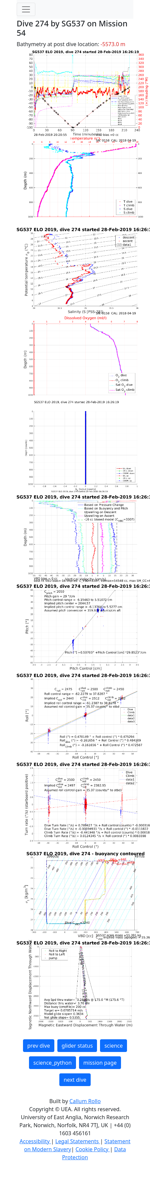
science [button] (113, 1045)
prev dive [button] (38, 1045)
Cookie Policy (92, 1149)
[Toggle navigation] (26, 9)
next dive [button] (75, 1079)
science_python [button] (52, 1062)
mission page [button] (100, 1062)
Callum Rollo (85, 1101)
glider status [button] (77, 1045)
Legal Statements (77, 1141)
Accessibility (35, 1141)
